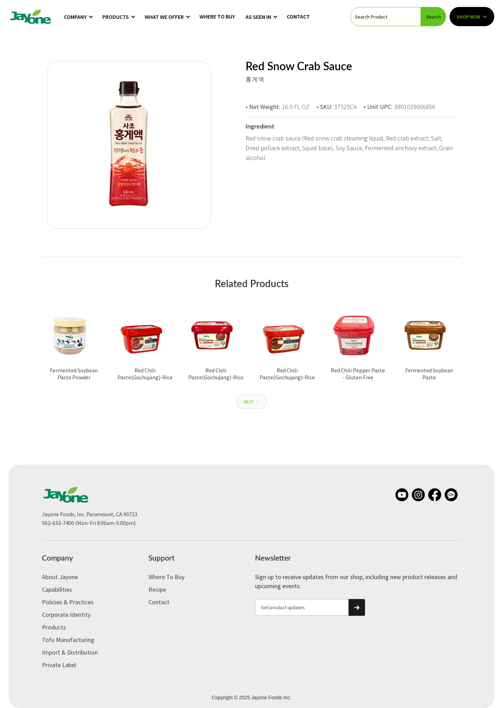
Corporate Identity (66, 615)
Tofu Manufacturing (68, 640)
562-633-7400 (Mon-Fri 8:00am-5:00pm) (89, 522)
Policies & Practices (68, 602)
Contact (298, 16)
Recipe (157, 589)
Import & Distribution (70, 652)
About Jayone (60, 577)
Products (54, 627)
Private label (59, 665)
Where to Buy (217, 16)
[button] (78, 17)
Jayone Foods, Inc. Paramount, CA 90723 (89, 514)
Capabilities (57, 589)
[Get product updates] (302, 607)
